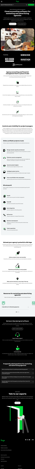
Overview (2, 414)
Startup (9, 465)
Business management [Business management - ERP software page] (29, 465)
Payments (23, 465)
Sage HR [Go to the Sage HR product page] (19, 427)
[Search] (33, 1)
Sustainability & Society (5, 431)
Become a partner (4, 401)
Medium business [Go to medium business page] (4, 394)
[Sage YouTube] (33, 386)
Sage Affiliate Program (5, 453)
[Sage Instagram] (27, 386)
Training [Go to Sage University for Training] (2, 449)
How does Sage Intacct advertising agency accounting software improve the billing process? (16, 355)
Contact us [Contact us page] (3, 445)
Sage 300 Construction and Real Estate (24, 423)
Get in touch (17, 376)
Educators (2, 405)
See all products (20, 433)
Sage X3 (19, 419)
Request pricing (31, 4)
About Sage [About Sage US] (3, 421)
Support (2, 442)
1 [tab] (16, 294)
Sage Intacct (20, 414)
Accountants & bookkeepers (6, 396)
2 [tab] (17, 294)
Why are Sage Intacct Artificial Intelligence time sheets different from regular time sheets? (16, 351)
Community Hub (3, 451)
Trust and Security (4, 429)
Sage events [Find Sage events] (3, 419)
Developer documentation (5, 403)
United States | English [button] (17, 459)
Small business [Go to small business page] (4, 392)
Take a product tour (21, 23)
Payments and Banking (22, 429)
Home (17, 1)
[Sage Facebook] (26, 386)
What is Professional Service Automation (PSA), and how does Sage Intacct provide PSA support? (15, 347)
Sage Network (20, 431)
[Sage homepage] (3, 387)
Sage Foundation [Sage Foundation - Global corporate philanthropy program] (4, 423)
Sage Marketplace (4, 407)
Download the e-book (15, 289)
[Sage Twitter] (31, 386)
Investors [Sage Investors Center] (2, 425)
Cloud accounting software (16, 465)
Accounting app (4, 465)
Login (19, 435)
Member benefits (4, 455)
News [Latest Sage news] (2, 427)
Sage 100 (19, 425)
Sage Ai (19, 421)
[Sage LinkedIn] (29, 386)
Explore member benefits (17, 311)
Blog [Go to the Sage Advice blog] (1, 447)
